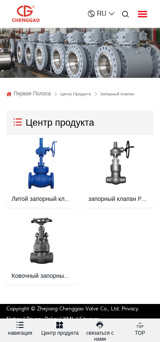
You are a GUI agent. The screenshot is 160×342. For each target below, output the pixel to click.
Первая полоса (32, 94)
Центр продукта (60, 327)
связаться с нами (100, 330)
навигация (20, 327)
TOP (140, 327)
